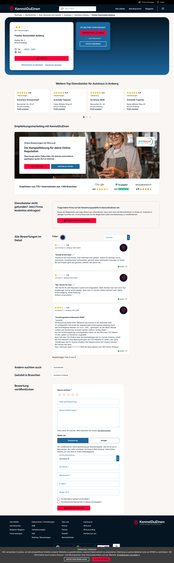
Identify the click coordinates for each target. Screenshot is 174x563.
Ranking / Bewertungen (41, 537)
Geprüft (122, 266)
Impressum (87, 522)
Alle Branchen (135, 9)
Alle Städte (120, 9)
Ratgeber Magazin (17, 530)
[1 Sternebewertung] (60, 394)
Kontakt (65, 533)
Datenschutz (37, 522)
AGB (65, 499)
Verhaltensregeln (104, 430)
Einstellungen (49, 522)
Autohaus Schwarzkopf (28, 100)
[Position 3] (90, 117)
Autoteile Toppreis (62, 100)
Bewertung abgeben (53, 65)
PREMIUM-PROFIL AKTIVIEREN (93, 33)
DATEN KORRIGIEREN (93, 44)
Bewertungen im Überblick (32, 65)
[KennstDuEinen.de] (25, 8)
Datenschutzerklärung (71, 502)
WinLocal (87, 526)
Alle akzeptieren (101, 559)
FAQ (33, 533)
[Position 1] (83, 117)
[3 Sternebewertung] (68, 394)
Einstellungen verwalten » (128, 555)
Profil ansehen (27, 109)
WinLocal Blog (89, 530)
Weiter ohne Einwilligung (76, 559)
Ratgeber (149, 9)
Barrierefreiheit (68, 537)
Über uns (65, 522)
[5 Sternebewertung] (77, 394)
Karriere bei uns (89, 533)
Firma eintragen (16, 533)
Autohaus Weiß (97, 100)
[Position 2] (87, 117)
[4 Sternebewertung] (73, 394)
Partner (65, 530)
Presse (64, 526)
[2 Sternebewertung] (64, 394)
